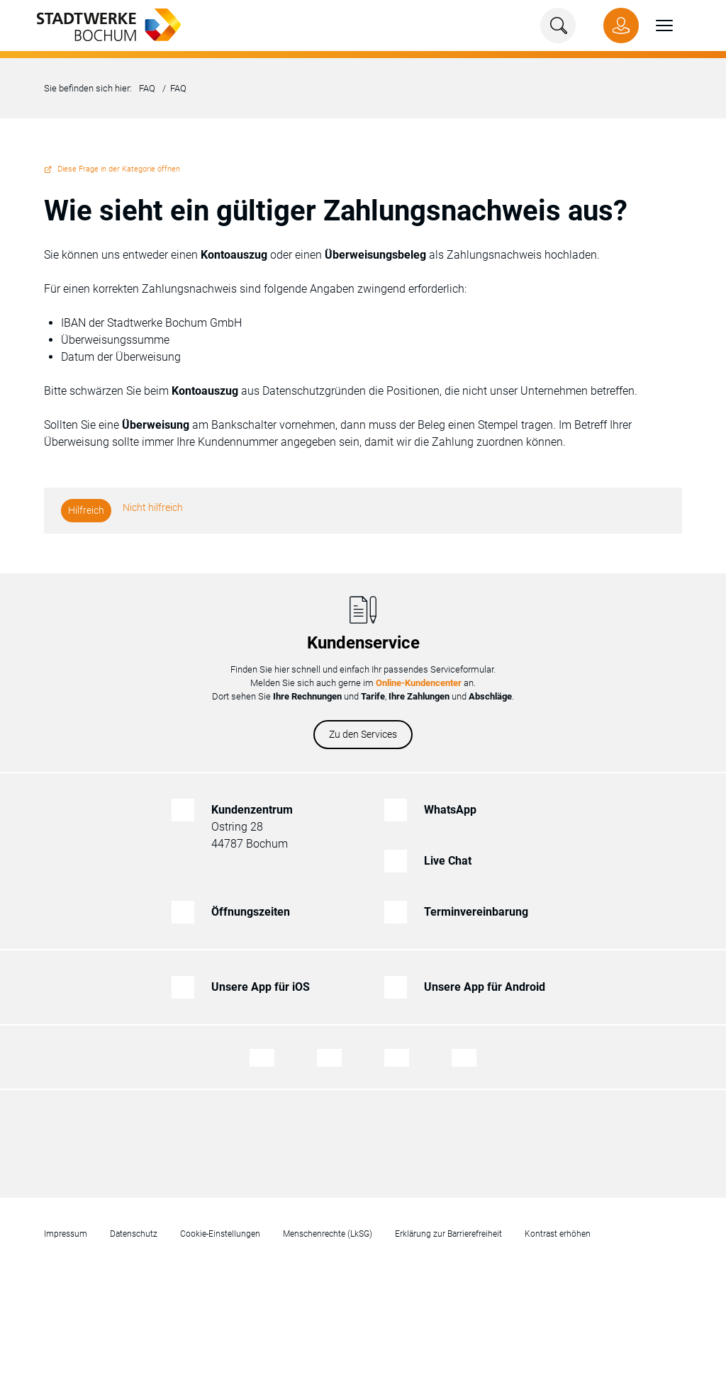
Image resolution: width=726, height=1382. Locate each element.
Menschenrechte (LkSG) (327, 1234)
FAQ (147, 88)
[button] (656, 25)
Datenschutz (133, 1234)
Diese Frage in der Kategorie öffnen (118, 169)
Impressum (65, 1234)
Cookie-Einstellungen (220, 1234)
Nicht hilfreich (153, 507)
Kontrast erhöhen (558, 1234)
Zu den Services (363, 734)
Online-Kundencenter (419, 683)
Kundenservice (363, 643)
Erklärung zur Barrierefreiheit (448, 1234)
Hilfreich (86, 510)
